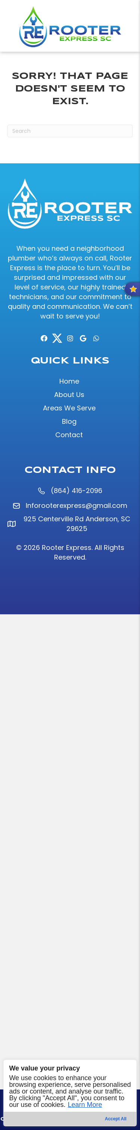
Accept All (116, 1118)
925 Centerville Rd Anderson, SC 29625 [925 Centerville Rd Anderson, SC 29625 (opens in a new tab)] (77, 523)
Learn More (85, 1104)
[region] (69, 1093)
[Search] (70, 131)
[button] (44, 338)
